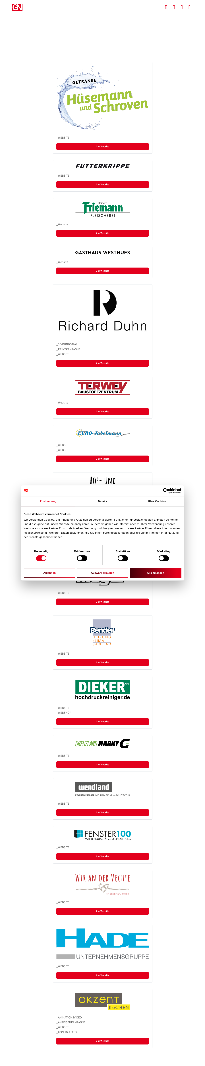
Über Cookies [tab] (157, 501)
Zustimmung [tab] (48, 501)
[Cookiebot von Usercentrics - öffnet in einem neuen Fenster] (165, 491)
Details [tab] (102, 501)
